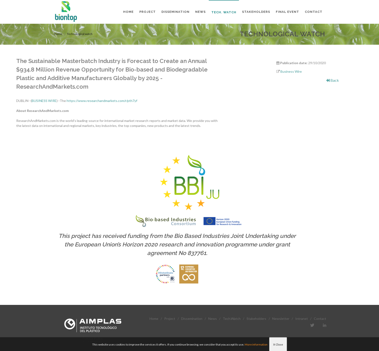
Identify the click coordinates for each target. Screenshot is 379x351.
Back (344, 80)
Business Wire (303, 71)
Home (58, 34)
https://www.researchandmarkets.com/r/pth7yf (68, 101)
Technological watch (79, 34)
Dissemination (191, 319)
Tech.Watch (232, 319)
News (212, 319)
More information (256, 344)
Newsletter (280, 319)
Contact (320, 319)
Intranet (301, 319)
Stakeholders (256, 319)
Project (169, 319)
